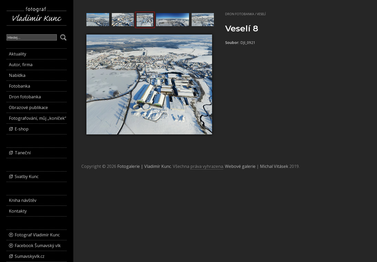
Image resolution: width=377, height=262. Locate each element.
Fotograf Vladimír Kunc (37, 235)
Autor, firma (20, 64)
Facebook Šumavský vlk (38, 245)
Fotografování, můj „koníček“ (37, 118)
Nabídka (17, 75)
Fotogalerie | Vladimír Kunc (144, 166)
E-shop (22, 129)
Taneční (23, 153)
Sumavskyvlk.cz (30, 256)
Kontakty (18, 211)
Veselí (261, 14)
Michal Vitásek (274, 166)
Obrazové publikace (28, 107)
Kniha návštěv (22, 200)
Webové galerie (240, 166)
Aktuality (17, 54)
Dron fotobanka (239, 14)
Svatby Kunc (26, 176)
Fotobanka (19, 86)
